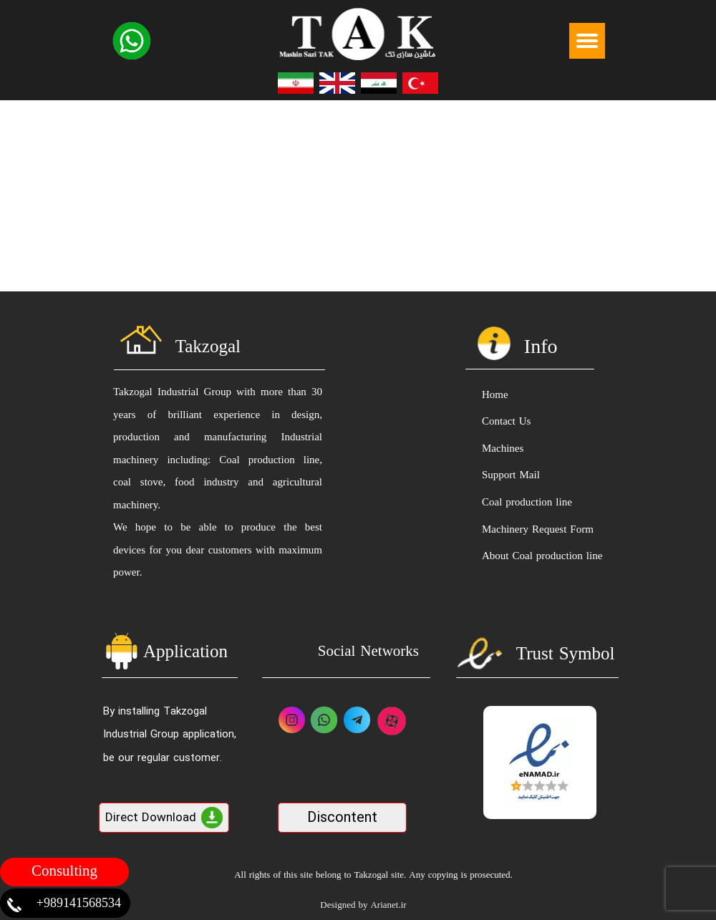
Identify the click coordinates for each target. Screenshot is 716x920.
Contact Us (506, 422)
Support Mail (511, 475)
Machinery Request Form (538, 530)
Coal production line (527, 502)
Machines (502, 449)
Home (495, 395)
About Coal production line (541, 556)
